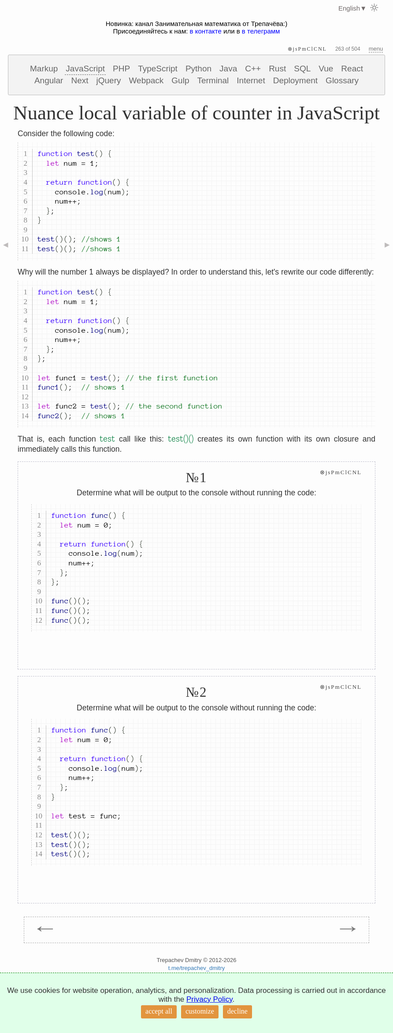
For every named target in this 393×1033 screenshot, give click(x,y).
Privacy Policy (209, 999)
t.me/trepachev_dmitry (196, 968)
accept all (158, 1011)
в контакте (206, 31)
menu (376, 48)
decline (237, 1011)
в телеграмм (261, 31)
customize (199, 1011)
